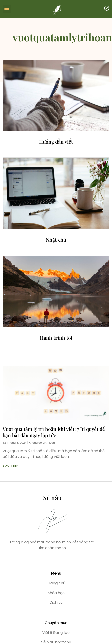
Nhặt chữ (56, 239)
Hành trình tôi (56, 337)
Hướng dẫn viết (56, 141)
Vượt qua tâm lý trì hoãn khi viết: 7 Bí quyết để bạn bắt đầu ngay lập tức (54, 432)
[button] (7, 9)
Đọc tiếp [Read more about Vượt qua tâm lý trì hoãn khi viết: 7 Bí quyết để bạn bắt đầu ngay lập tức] (11, 465)
